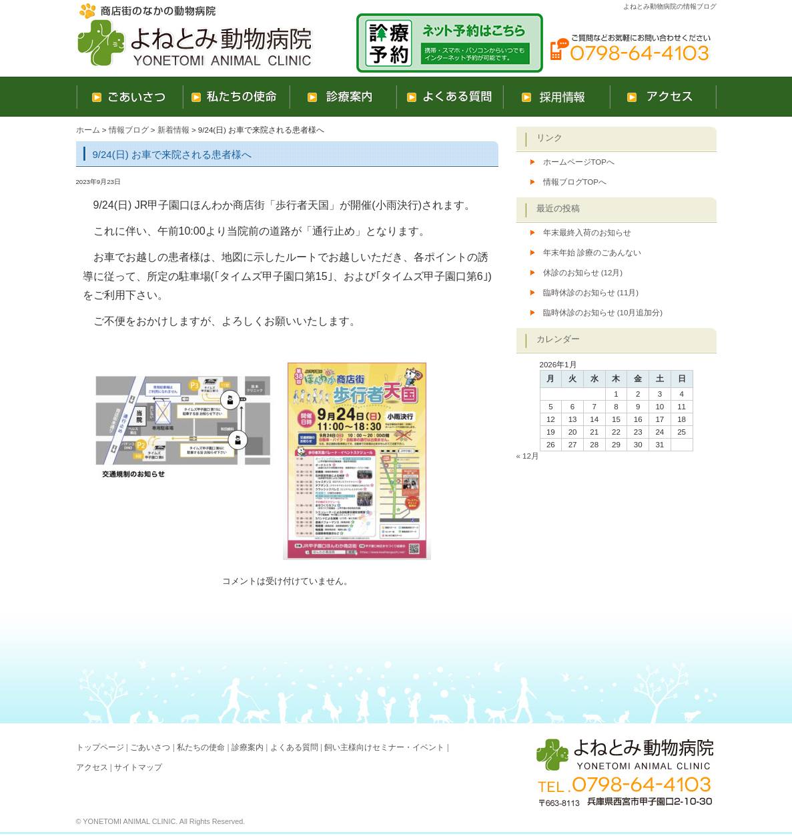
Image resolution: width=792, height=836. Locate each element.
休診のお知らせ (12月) (583, 273)
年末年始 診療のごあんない (592, 253)
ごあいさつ (150, 747)
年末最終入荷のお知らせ (587, 233)
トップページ (100, 747)
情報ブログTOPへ (575, 182)
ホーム (88, 130)
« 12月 (527, 456)
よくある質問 (294, 747)
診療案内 (248, 747)
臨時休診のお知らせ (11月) (591, 293)
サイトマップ (138, 767)
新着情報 (173, 130)
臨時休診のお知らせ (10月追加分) (603, 313)
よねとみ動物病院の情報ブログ (670, 6)
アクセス (92, 767)
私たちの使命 (201, 747)
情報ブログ (129, 130)
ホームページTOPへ (579, 162)
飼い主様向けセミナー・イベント (384, 747)
